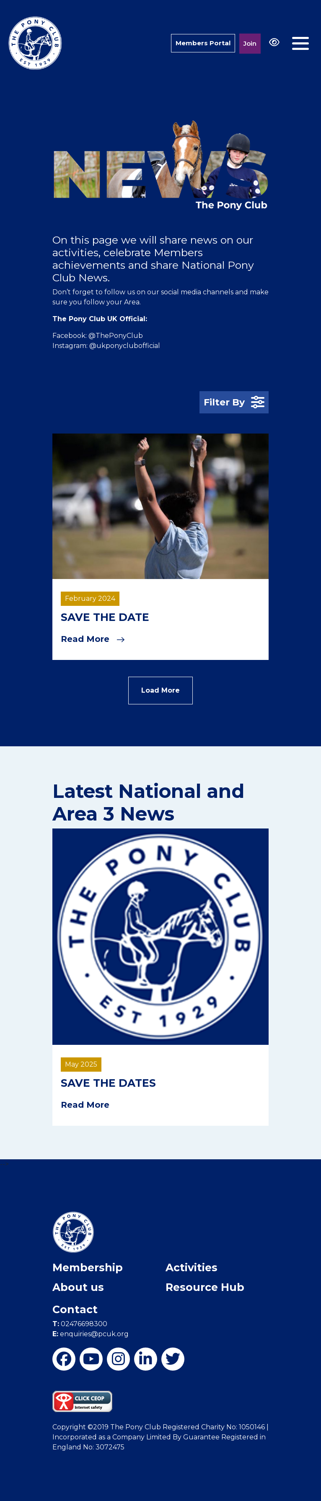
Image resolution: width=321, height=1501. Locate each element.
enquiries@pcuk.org (90, 1334)
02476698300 (79, 1324)
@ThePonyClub (115, 336)
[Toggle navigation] (300, 43)
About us (78, 1287)
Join (249, 43)
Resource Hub (205, 1287)
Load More (160, 690)
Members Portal (203, 43)
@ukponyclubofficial (124, 346)
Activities (191, 1267)
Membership (87, 1267)
